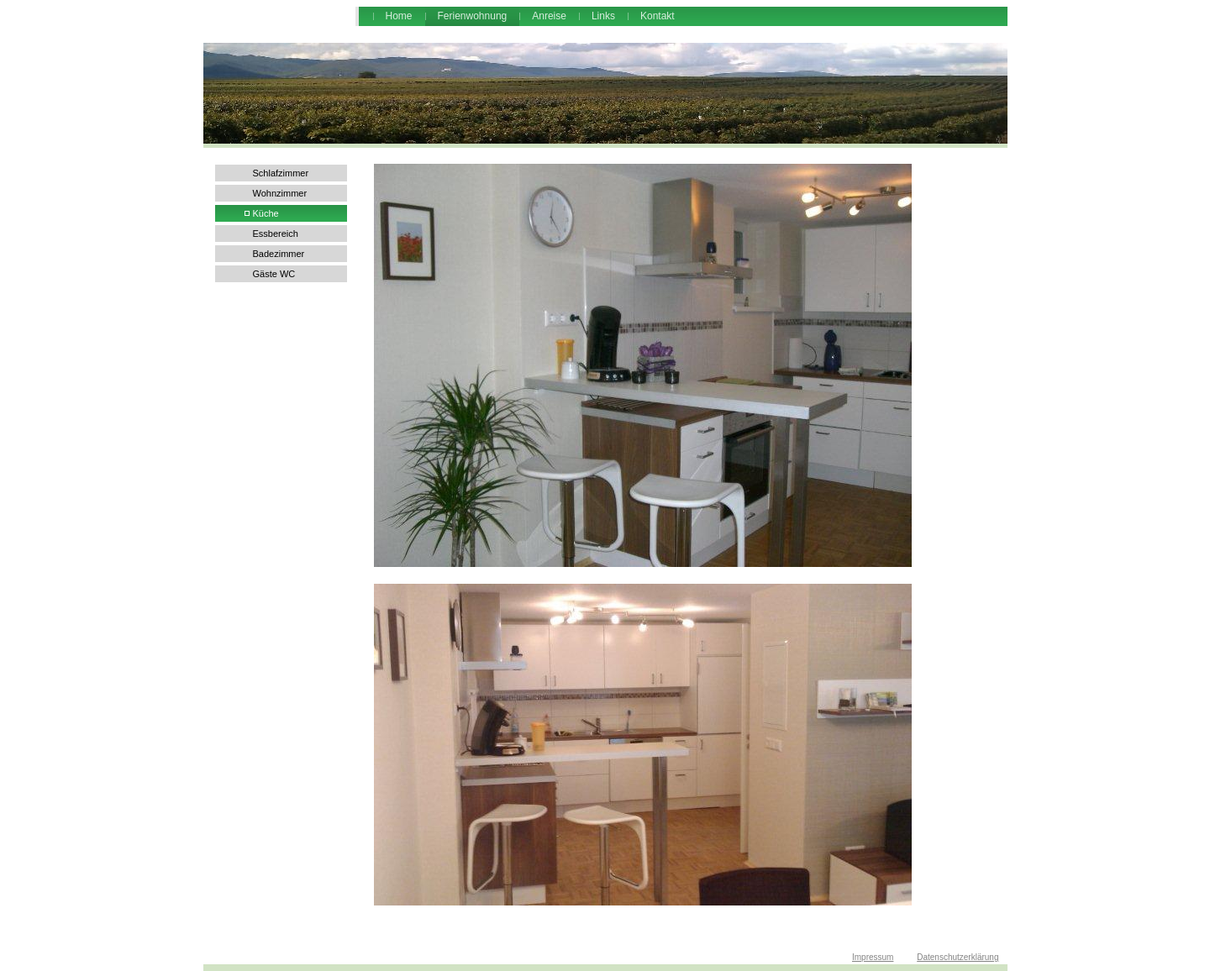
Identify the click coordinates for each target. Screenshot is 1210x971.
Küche (266, 213)
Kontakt (657, 16)
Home (399, 16)
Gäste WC (274, 274)
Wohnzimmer (280, 193)
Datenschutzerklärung (957, 957)
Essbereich (275, 233)
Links (603, 16)
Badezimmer (279, 254)
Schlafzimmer (281, 173)
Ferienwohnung (473, 16)
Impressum (872, 957)
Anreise (549, 16)
